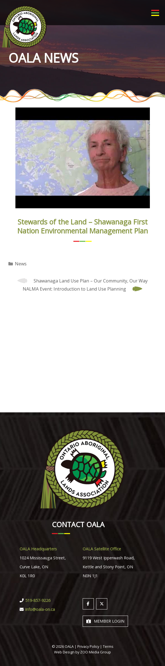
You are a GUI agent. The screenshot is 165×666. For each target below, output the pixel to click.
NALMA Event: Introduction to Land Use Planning (74, 289)
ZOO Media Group (95, 652)
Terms (108, 646)
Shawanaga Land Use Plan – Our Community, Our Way (91, 281)
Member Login (105, 621)
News (21, 264)
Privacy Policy (88, 646)
